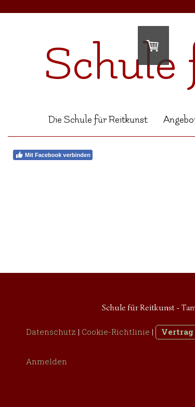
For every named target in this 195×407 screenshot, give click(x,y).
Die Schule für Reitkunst (98, 119)
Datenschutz (51, 331)
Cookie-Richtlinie (116, 331)
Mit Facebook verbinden (52, 155)
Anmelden (46, 361)
